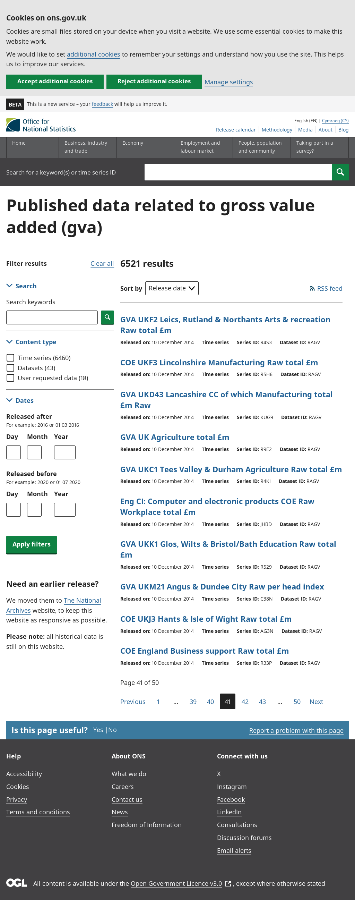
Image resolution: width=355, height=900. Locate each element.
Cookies (17, 786)
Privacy (16, 799)
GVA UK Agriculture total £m (175, 437)
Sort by (131, 288)
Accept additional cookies (55, 81)
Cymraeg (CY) (335, 121)
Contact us (127, 799)
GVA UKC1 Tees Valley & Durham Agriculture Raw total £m (231, 469)
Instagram (232, 786)
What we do (129, 774)
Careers (123, 786)
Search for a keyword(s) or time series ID (61, 172)
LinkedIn (229, 812)
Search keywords (30, 302)
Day (12, 436)
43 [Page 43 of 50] (262, 701)
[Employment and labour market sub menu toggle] (202, 147)
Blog (343, 129)
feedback (102, 104)
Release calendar (236, 129)
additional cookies (93, 54)
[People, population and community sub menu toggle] (260, 147)
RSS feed (330, 288)
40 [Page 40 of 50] (210, 701)
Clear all (102, 263)
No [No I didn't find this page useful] (112, 729)
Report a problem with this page (296, 730)
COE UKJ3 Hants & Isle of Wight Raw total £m (206, 618)
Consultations (237, 825)
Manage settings (229, 82)
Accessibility (24, 774)
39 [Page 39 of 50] (193, 701)
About (325, 129)
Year (61, 436)
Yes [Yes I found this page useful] (98, 729)
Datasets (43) (36, 368)
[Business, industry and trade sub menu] (86, 147)
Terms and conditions (38, 812)
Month (37, 436)
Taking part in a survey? (314, 146)
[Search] (340, 172)
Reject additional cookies (154, 81)
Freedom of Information (147, 825)
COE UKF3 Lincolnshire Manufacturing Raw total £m (219, 362)
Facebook (231, 799)
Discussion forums (244, 837)
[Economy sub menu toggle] (144, 147)
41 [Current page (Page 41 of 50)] (228, 701)
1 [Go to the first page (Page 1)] (158, 701)
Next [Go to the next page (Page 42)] (316, 701)
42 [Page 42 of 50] (245, 701)
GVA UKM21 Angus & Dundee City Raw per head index (222, 586)
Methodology (277, 129)
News (120, 812)
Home (19, 142)
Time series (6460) (44, 358)
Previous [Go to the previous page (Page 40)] (133, 701)
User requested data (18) (53, 378)
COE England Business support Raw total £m (204, 650)
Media (305, 129)
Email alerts (234, 850)
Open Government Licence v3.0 (181, 883)
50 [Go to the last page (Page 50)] (297, 701)
